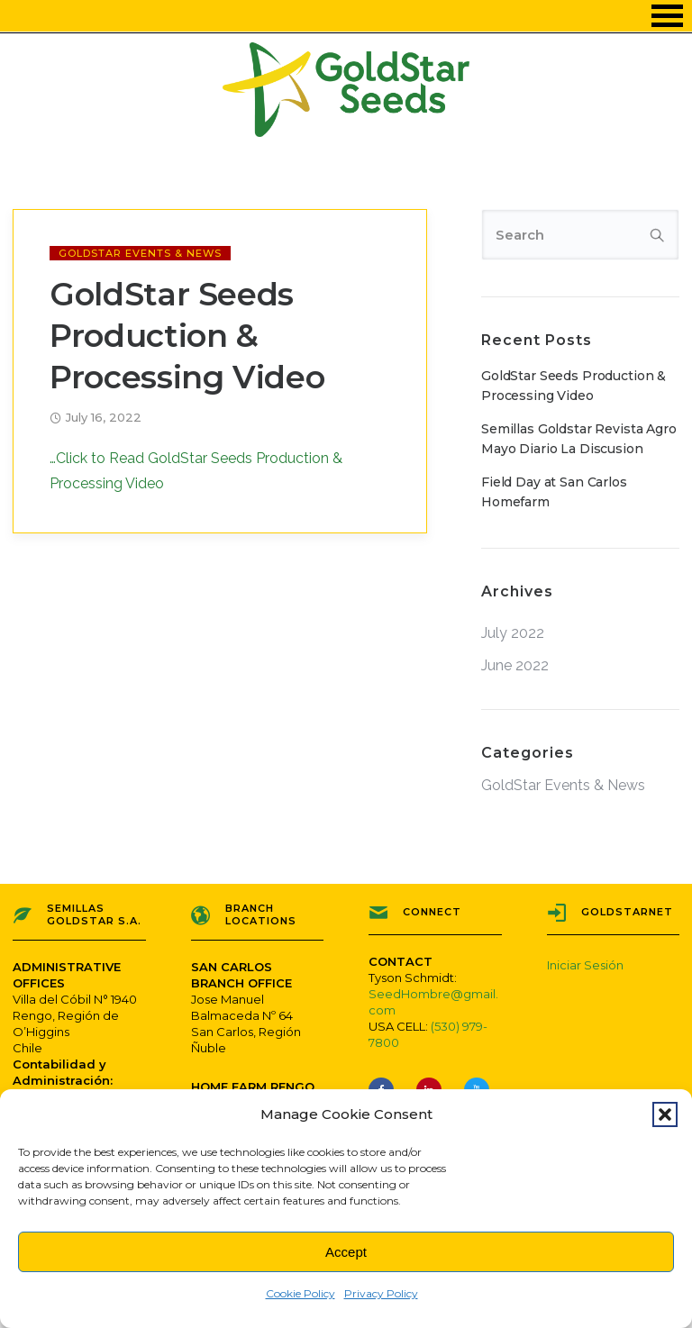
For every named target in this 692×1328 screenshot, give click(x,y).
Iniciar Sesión (585, 965)
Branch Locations (260, 914)
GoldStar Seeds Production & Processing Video (187, 335)
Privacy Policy (381, 1293)
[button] (665, 1114)
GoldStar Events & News (140, 253)
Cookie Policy (300, 1293)
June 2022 (515, 666)
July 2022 (512, 633)
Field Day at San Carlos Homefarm (554, 492)
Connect (432, 911)
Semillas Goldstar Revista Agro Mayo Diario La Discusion (579, 439)
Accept (346, 1252)
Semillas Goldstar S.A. (94, 914)
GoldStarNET (627, 911)
